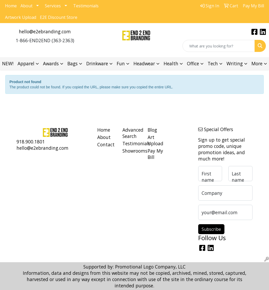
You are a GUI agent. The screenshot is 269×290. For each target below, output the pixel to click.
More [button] (256, 63)
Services (53, 6)
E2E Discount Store (58, 17)
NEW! (7, 63)
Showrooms (131, 151)
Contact (106, 144)
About (26, 6)
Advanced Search (131, 133)
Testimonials (86, 6)
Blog (152, 130)
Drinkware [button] (97, 63)
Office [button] (193, 63)
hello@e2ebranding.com (45, 31)
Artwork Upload (20, 17)
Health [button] (171, 63)
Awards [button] (51, 63)
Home (11, 6)
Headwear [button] (144, 63)
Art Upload (155, 140)
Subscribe (211, 229)
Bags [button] (72, 63)
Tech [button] (213, 63)
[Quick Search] (218, 46)
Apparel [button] (26, 63)
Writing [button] (235, 63)
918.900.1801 (31, 141)
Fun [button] (121, 63)
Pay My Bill (155, 154)
